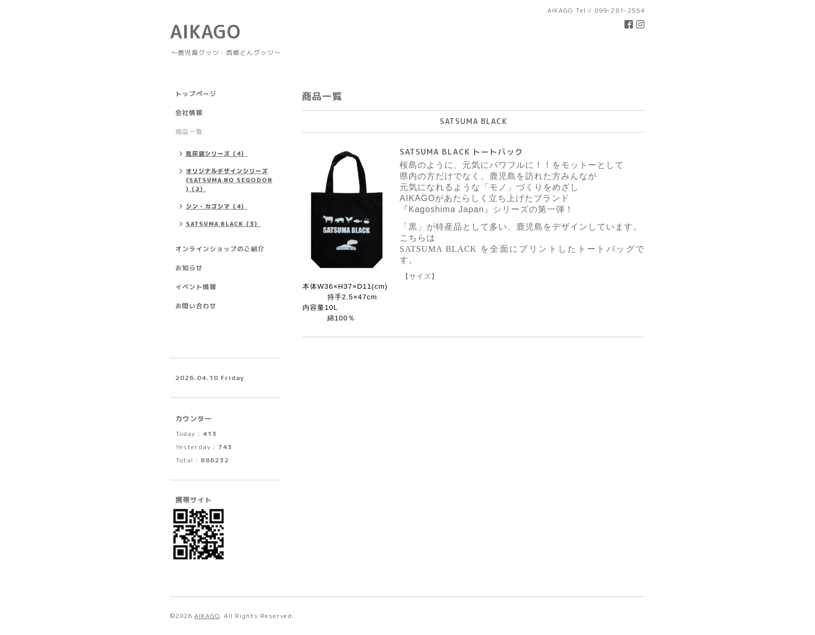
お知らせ (189, 267)
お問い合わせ (195, 305)
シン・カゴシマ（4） (216, 206)
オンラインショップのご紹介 (219, 248)
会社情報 (189, 112)
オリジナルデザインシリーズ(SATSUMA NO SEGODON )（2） (229, 180)
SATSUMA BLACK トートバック (461, 151)
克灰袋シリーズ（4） (216, 153)
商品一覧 (189, 131)
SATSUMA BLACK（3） (223, 224)
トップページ (195, 93)
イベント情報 (195, 286)
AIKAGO (205, 31)
